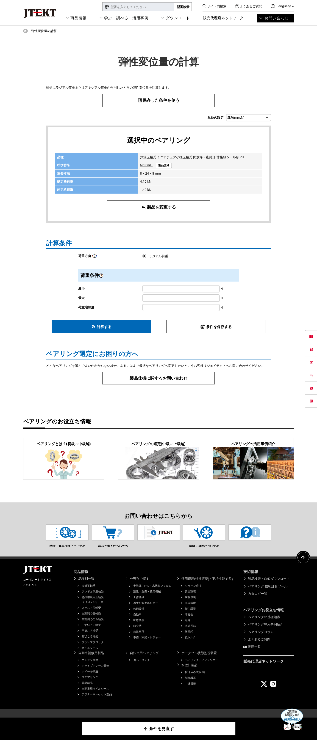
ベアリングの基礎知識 (264, 624)
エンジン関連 (90, 667)
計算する (101, 326)
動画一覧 (254, 653)
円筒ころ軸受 (90, 637)
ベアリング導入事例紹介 (265, 631)
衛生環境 (190, 615)
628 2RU (146, 165)
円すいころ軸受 (91, 632)
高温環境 (190, 610)
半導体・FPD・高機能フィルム (152, 593)
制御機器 (190, 685)
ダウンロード (178, 17)
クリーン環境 (193, 593)
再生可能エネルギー (145, 610)
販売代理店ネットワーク (223, 17)
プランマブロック (93, 649)
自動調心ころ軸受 (93, 626)
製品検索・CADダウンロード (269, 585)
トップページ (25, 31)
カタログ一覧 (257, 600)
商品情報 (78, 17)
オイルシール (90, 655)
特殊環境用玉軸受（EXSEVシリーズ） (94, 606)
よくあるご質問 (251, 6)
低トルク (190, 644)
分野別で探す (139, 585)
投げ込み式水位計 (196, 679)
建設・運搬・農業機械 (147, 598)
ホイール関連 (90, 678)
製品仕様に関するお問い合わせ (158, 378)
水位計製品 (189, 672)
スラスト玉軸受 (91, 615)
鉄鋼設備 (138, 615)
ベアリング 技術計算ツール (267, 593)
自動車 (137, 621)
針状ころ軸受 (90, 643)
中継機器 (190, 690)
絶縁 (187, 627)
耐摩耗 (189, 638)
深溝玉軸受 (88, 593)
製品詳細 (163, 165)
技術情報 (250, 578)
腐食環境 (190, 604)
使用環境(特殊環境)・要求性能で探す (208, 585)
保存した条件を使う (158, 100)
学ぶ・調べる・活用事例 (126, 17)
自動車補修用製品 (91, 660)
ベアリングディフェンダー (201, 667)
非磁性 (189, 621)
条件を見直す (158, 729)
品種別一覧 (86, 585)
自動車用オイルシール (95, 695)
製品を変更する (158, 207)
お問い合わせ (276, 18)
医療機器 (138, 627)
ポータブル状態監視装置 (199, 660)
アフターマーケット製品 (97, 701)
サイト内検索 (216, 6)
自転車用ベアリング (144, 660)
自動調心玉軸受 (91, 620)
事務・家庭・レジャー (147, 644)
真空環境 (190, 598)
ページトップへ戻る (303, 564)
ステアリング (90, 684)
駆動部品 (87, 690)
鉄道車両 (138, 638)
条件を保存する (216, 326)
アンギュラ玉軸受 (93, 598)
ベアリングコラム (261, 638)
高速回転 (190, 633)
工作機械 (138, 604)
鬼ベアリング (141, 667)
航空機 (137, 633)
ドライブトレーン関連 (95, 672)
